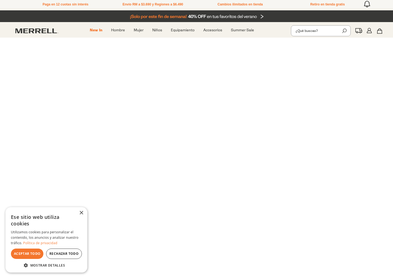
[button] (367, 4)
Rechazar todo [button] (64, 253)
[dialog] (46, 240)
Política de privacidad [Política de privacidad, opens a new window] (40, 243)
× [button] (81, 213)
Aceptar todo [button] (27, 253)
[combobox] (321, 30)
